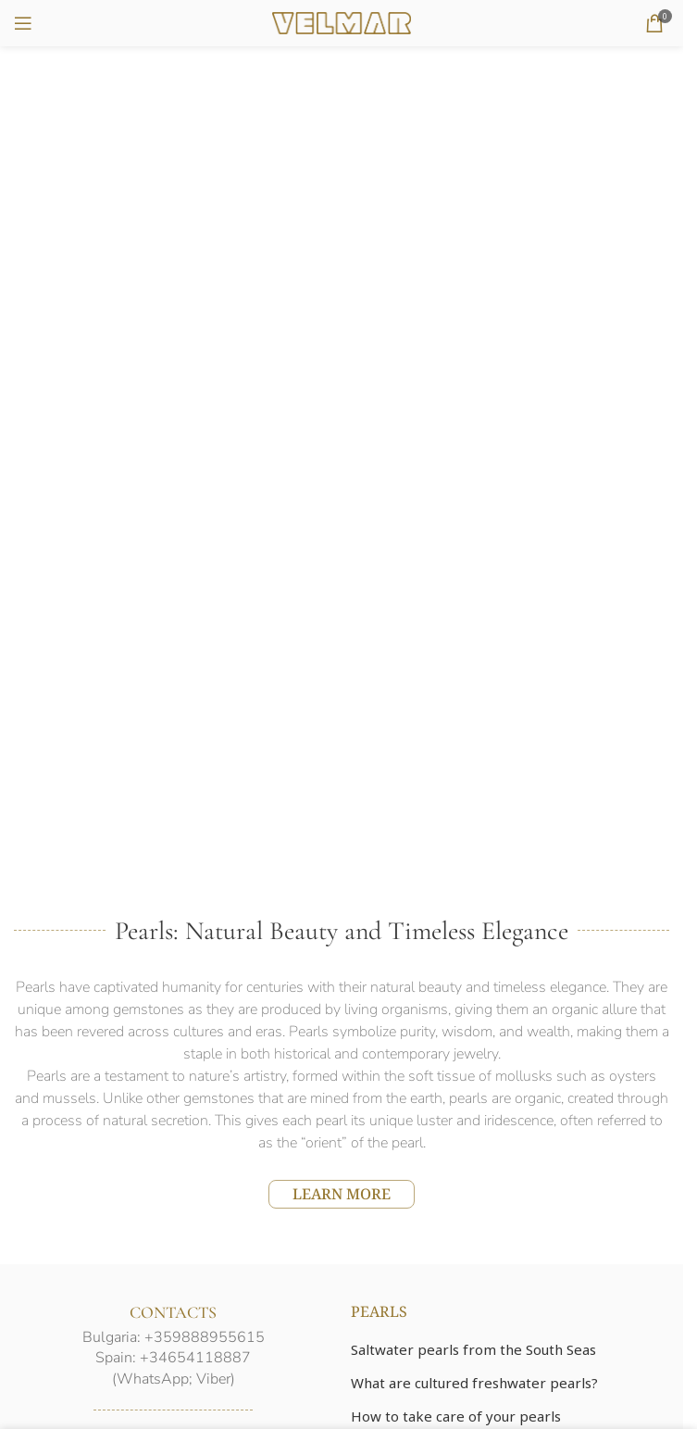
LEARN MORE (341, 1194)
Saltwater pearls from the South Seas (473, 1349)
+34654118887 (195, 1358)
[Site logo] (341, 21)
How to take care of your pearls (456, 1416)
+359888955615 (204, 1337)
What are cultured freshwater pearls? (474, 1382)
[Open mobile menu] (23, 23)
